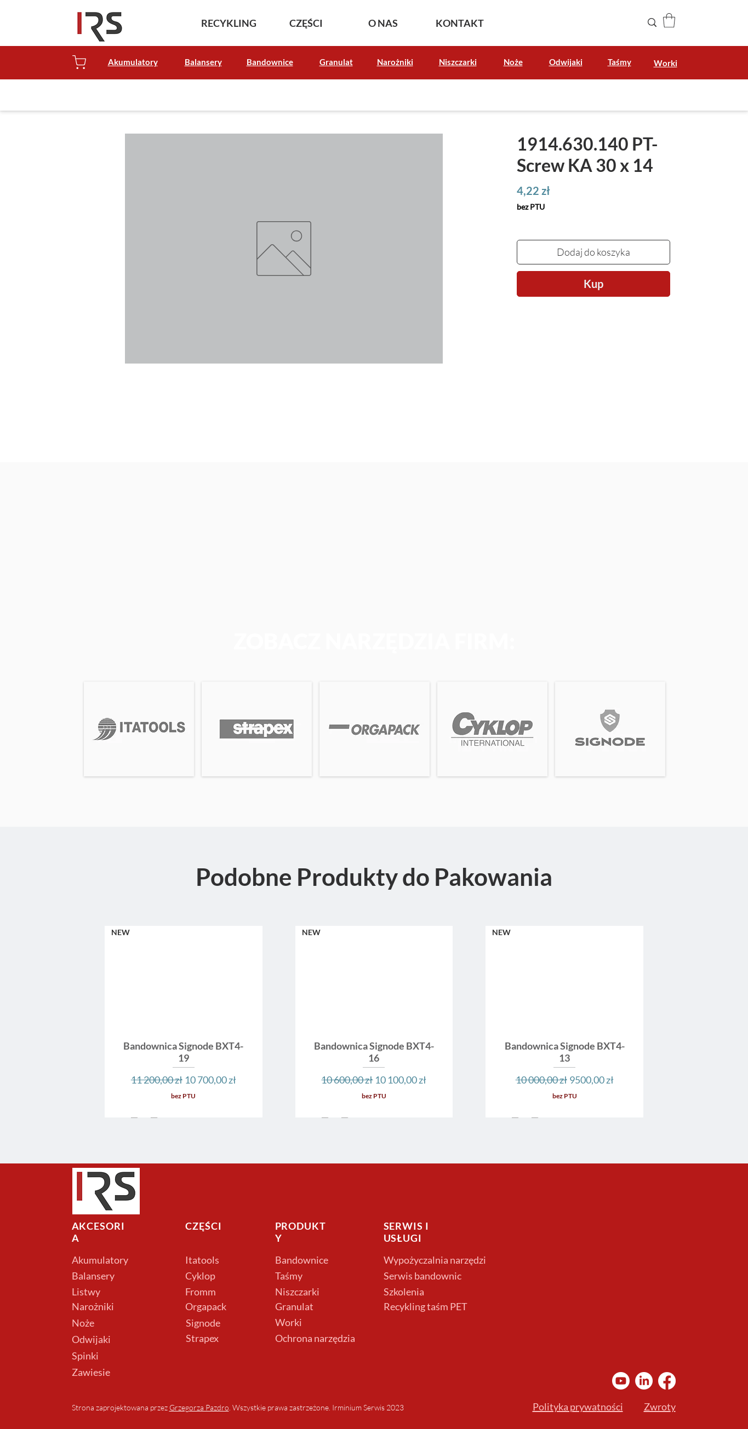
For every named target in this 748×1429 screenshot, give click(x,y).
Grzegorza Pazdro (199, 1407)
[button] (669, 20)
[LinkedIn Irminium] (644, 1381)
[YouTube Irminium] (621, 1381)
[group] (374, 1021)
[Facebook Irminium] (667, 1381)
